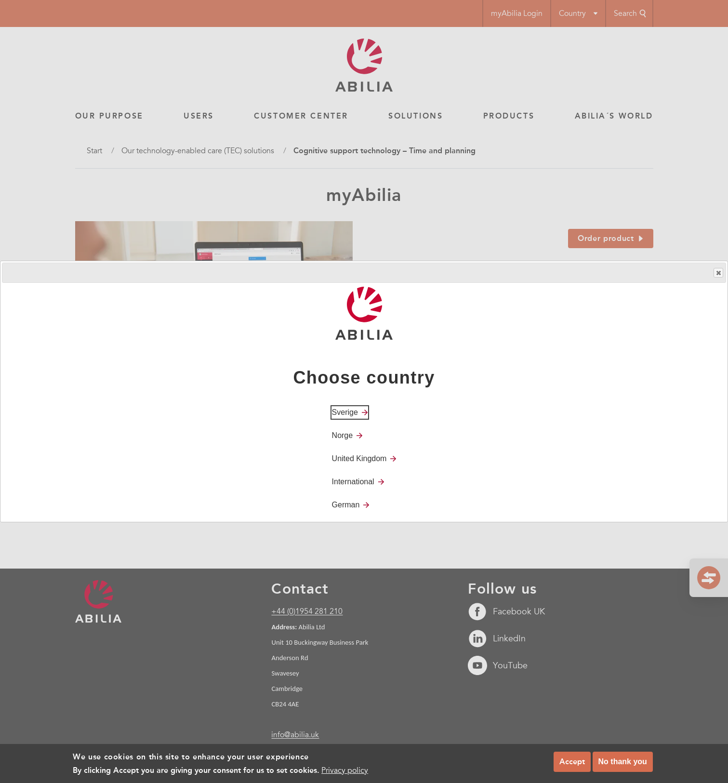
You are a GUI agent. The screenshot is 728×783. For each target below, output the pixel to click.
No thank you (622, 761)
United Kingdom (359, 458)
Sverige (345, 412)
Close (718, 273)
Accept (572, 761)
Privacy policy (344, 770)
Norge (342, 435)
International (353, 482)
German (346, 505)
